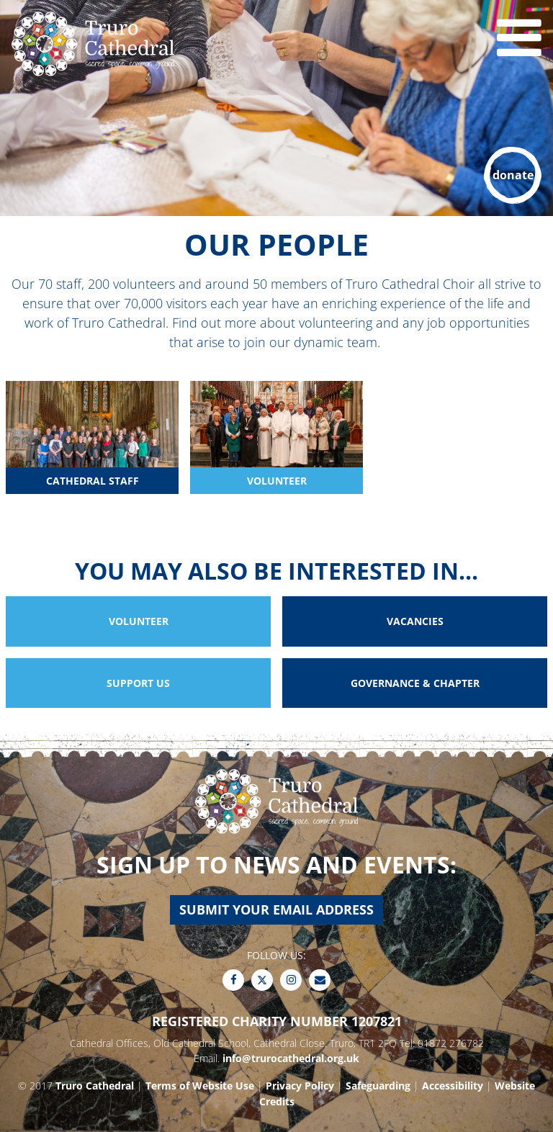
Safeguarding (378, 1085)
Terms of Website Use (199, 1085)
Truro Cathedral (94, 1085)
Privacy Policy (300, 1085)
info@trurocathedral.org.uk (290, 1058)
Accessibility (452, 1085)
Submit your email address (276, 909)
